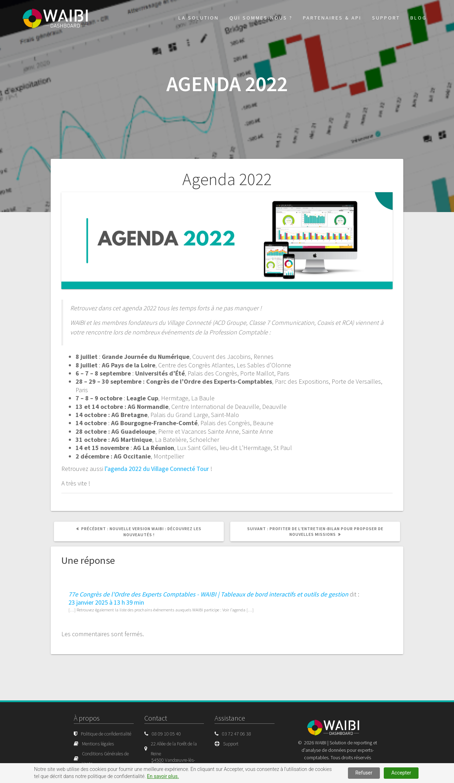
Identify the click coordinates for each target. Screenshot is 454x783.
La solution (198, 18)
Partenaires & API (332, 18)
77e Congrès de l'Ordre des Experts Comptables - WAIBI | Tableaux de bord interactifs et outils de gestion (208, 594)
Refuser (363, 773)
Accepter (401, 773)
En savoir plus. (163, 776)
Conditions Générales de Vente (105, 758)
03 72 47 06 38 (236, 734)
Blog (418, 18)
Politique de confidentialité (106, 734)
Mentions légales (98, 743)
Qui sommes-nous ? (261, 18)
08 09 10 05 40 (166, 734)
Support (386, 18)
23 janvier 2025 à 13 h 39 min (106, 602)
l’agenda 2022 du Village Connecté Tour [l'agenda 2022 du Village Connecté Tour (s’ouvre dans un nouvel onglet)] (157, 469)
